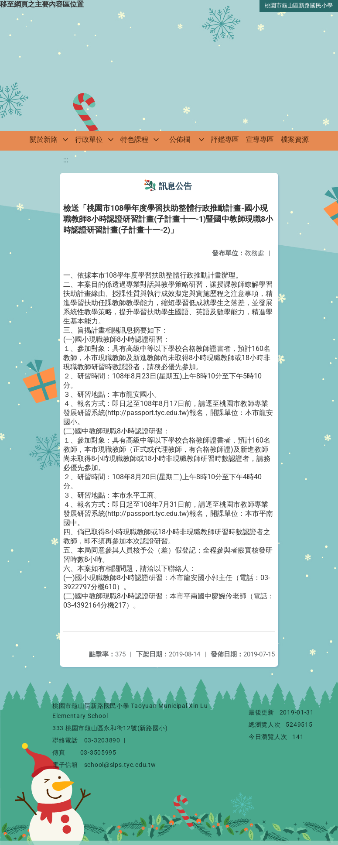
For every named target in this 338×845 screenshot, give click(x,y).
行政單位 (89, 139)
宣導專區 (260, 139)
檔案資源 (295, 139)
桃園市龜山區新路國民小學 (299, 5)
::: (65, 160)
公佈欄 (179, 139)
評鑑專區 (225, 139)
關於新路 (44, 139)
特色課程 (134, 139)
